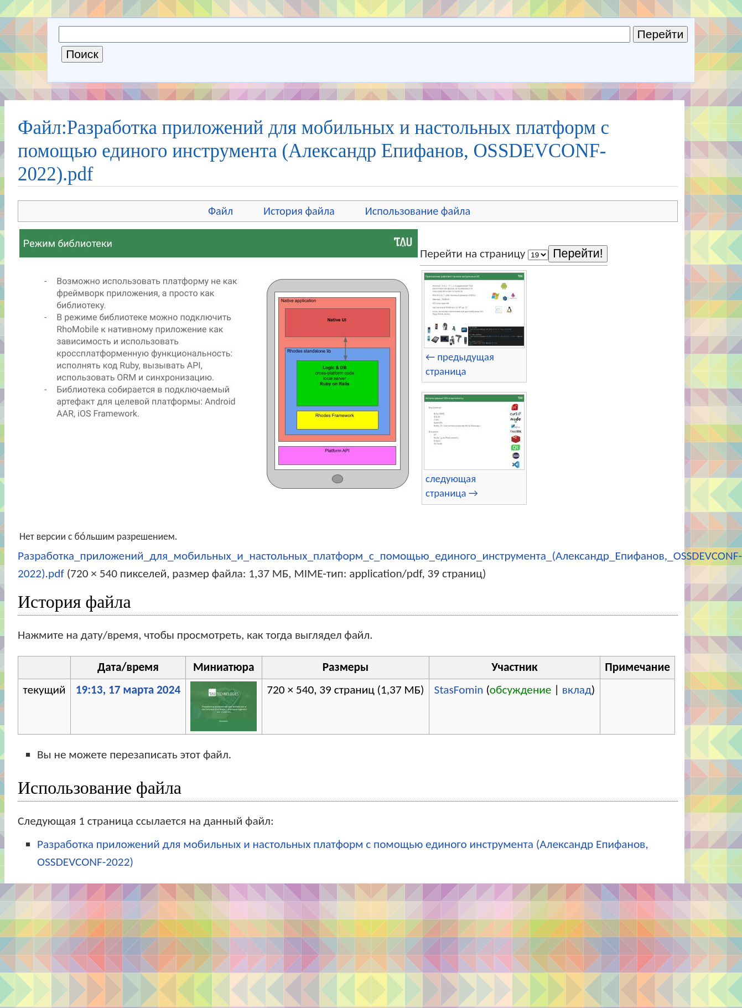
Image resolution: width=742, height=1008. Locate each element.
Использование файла (417, 211)
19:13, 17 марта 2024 (128, 690)
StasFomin (459, 690)
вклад (576, 690)
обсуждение (521, 690)
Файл (220, 211)
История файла (299, 211)
